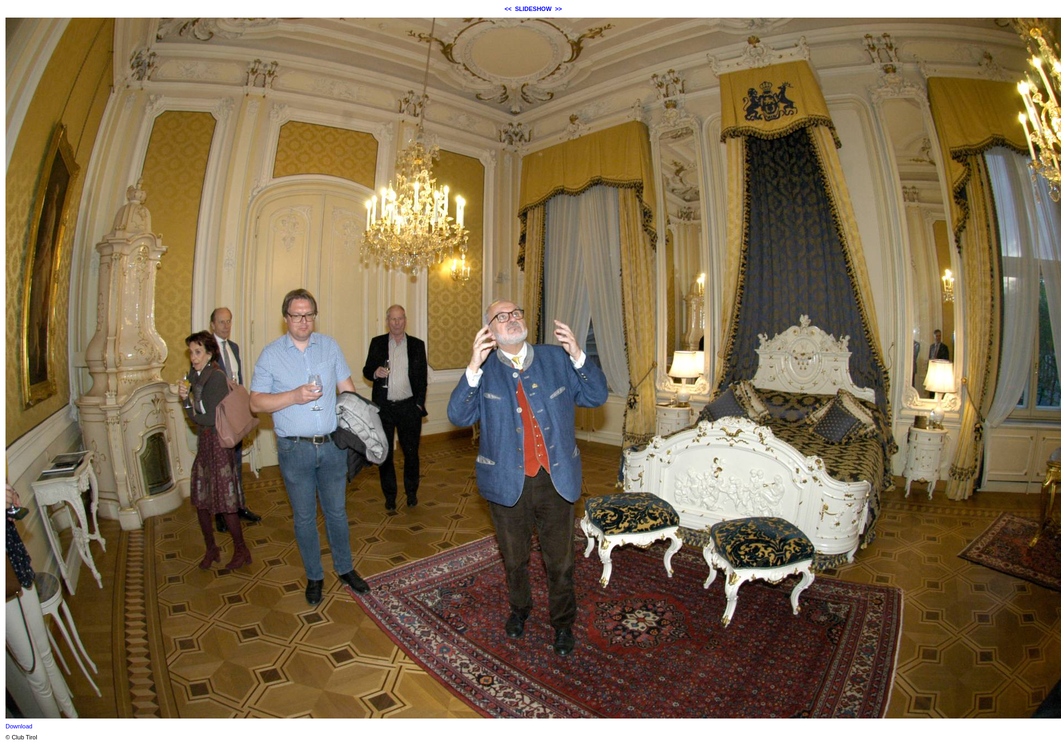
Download (18, 726)
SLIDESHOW (533, 8)
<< (508, 8)
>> (558, 8)
